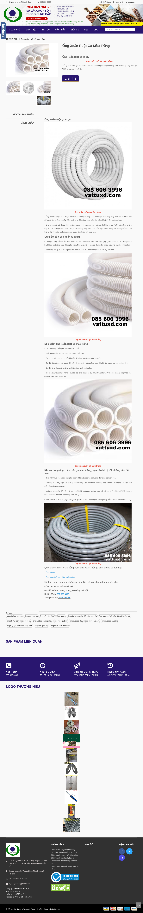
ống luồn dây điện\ (47, 616)
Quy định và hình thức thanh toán (64, 852)
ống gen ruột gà (31, 616)
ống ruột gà (26, 621)
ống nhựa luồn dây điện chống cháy (82, 616)
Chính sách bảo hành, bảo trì (62, 858)
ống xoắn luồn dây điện (60, 626)
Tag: (9, 613)
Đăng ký (131, 2)
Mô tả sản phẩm (23, 114)
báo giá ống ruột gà (15, 616)
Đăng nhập (119, 2)
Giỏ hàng (107, 2)
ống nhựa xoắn (13, 621)
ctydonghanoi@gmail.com (20, 2)
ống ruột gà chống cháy (42, 621)
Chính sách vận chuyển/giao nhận (64, 855)
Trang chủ (12, 39)
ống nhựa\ (61, 616)
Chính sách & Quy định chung (63, 849)
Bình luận (27, 123)
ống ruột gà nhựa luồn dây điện (19, 626)
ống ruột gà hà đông (110, 621)
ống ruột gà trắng (41, 626)
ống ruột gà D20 (61, 621)
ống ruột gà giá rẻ (92, 621)
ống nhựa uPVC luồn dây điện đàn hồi (114, 616)
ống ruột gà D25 (76, 621)
